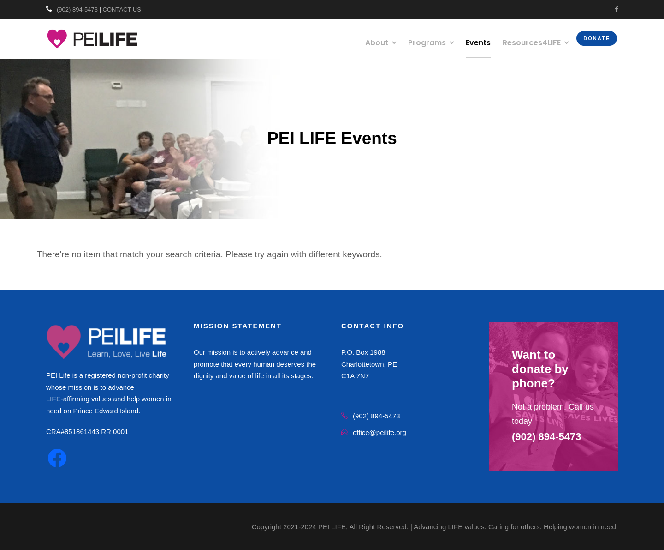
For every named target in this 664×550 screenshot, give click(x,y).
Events (478, 42)
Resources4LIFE (532, 42)
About (376, 42)
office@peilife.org (379, 432)
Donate (596, 38)
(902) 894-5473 (77, 9)
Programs (427, 42)
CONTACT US (122, 9)
